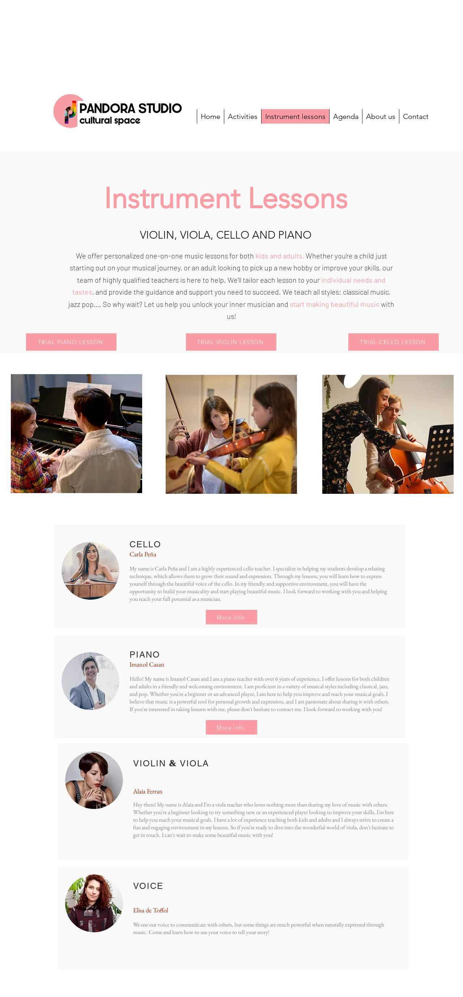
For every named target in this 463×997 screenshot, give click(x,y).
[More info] (231, 617)
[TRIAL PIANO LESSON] (71, 342)
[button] (231, 342)
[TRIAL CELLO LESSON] (393, 342)
